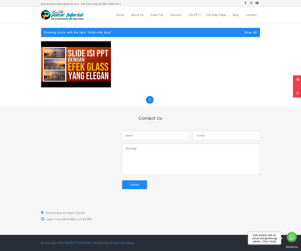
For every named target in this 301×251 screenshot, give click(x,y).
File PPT (194, 15)
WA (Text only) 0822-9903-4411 (101, 3)
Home (120, 15)
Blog (236, 15)
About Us (137, 15)
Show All (250, 32)
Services (176, 15)
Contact (251, 15)
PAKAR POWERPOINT (78, 242)
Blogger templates (122, 242)
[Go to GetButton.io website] (292, 247)
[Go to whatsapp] (292, 237)
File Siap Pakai (216, 15)
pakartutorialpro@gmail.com (60, 3)
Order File (156, 15)
